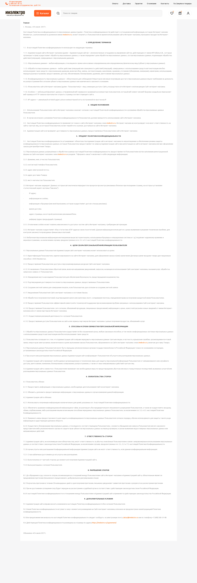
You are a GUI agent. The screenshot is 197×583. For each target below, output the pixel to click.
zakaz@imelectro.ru (130, 517)
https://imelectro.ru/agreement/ (104, 523)
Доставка (127, 3)
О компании (151, 3)
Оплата (115, 3)
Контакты (165, 3)
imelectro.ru (67, 35)
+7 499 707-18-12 (13, 3)
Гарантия (138, 3)
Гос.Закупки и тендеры (183, 3)
